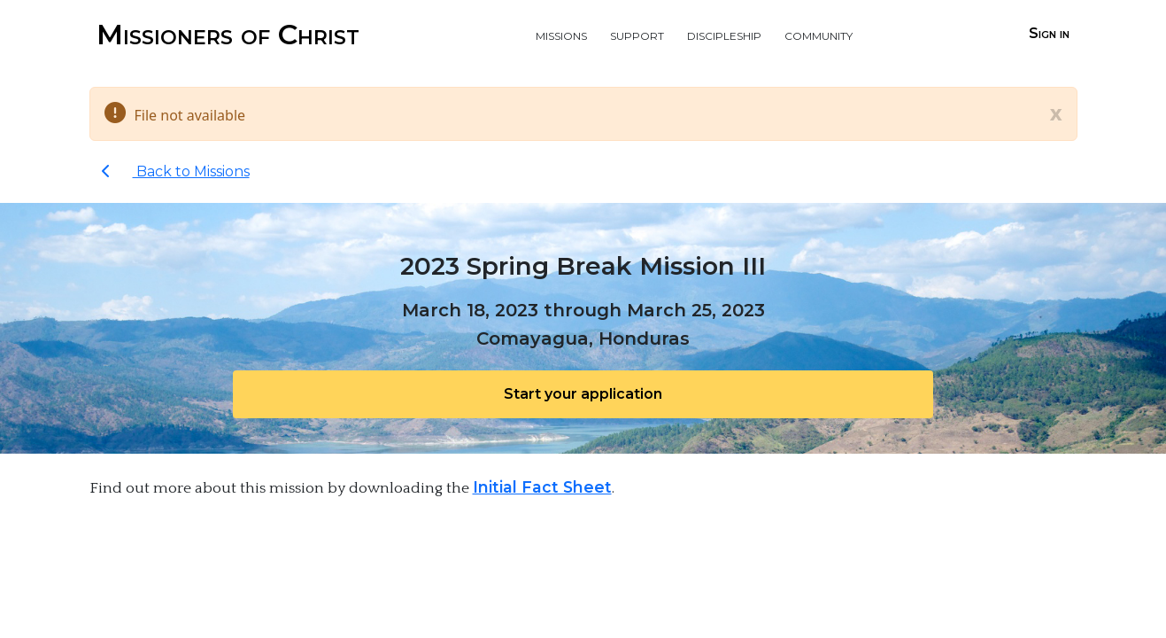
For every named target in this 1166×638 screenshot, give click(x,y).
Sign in (1049, 33)
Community (818, 34)
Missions (561, 34)
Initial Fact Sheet (542, 487)
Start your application (583, 393)
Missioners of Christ (228, 34)
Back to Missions (175, 171)
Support (637, 34)
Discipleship (724, 34)
